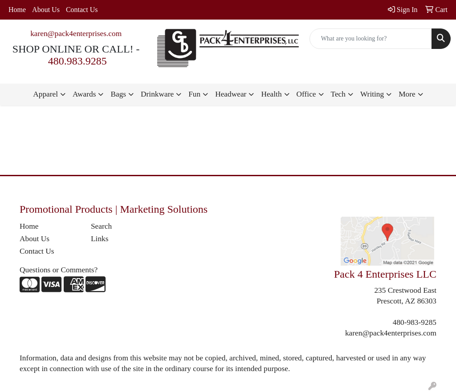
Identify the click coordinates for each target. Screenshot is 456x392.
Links (99, 238)
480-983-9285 (414, 322)
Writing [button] (372, 94)
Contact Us (82, 9)
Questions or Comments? (59, 270)
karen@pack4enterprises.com (76, 33)
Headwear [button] (230, 94)
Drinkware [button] (157, 94)
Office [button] (306, 94)
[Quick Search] (370, 38)
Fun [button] (194, 94)
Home (17, 9)
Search (101, 226)
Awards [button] (84, 94)
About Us (46, 9)
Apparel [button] (45, 94)
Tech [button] (338, 94)
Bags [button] (118, 94)
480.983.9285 (77, 61)
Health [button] (271, 94)
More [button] (407, 94)
